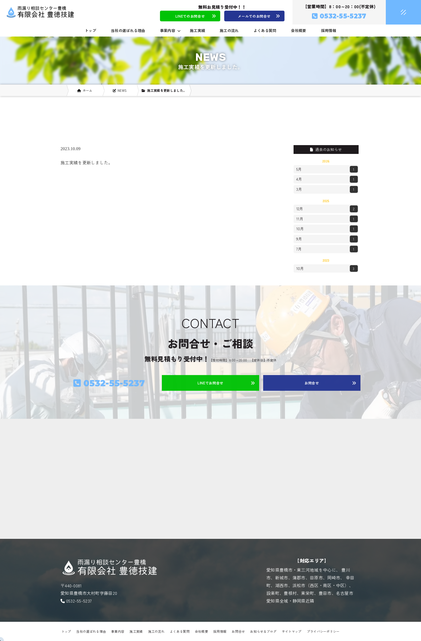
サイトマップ (292, 631)
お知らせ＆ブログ (263, 631)
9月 (327, 239)
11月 (327, 219)
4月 (327, 179)
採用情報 (328, 30)
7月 (327, 249)
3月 (327, 189)
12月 (327, 208)
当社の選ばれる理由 (128, 30)
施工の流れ (229, 30)
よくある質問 (265, 30)
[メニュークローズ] (397, 12)
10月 (327, 228)
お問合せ (238, 631)
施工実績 (197, 30)
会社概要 (298, 30)
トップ (90, 30)
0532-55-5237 (79, 601)
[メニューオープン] (395, 11)
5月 (327, 169)
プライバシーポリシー (323, 631)
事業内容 (117, 631)
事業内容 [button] (170, 30)
